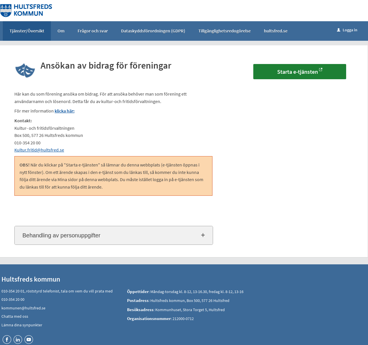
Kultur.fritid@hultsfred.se (39, 150)
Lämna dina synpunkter (21, 324)
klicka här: (64, 111)
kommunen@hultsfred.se (23, 308)
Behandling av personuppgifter (61, 235)
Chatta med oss (14, 316)
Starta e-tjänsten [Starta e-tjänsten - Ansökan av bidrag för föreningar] (297, 71)
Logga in (347, 29)
